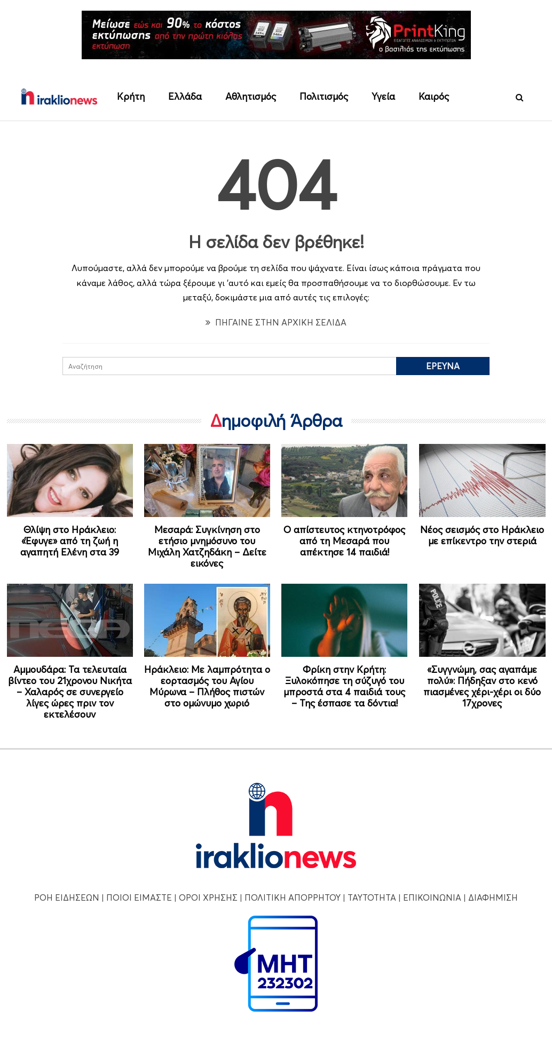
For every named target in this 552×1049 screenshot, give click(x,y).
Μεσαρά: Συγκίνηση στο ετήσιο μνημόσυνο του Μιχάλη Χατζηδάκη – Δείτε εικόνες (207, 546)
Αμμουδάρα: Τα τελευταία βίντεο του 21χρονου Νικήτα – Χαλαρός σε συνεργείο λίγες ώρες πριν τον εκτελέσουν (70, 692)
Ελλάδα (185, 96)
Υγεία (383, 96)
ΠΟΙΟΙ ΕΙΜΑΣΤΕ (139, 897)
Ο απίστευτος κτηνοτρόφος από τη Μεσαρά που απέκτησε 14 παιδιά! (344, 541)
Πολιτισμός (323, 96)
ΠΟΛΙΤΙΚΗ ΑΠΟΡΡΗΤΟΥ (293, 897)
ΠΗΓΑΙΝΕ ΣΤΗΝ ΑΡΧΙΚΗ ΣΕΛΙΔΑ (276, 322)
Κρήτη (131, 96)
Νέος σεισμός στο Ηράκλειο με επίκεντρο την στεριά (482, 535)
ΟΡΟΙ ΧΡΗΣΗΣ (208, 897)
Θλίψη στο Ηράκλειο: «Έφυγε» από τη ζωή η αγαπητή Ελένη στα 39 (69, 541)
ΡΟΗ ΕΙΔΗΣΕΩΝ (66, 897)
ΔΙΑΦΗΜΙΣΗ (493, 897)
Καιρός (434, 96)
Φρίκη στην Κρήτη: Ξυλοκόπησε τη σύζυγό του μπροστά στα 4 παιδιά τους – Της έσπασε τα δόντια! (344, 686)
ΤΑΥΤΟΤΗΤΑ (372, 897)
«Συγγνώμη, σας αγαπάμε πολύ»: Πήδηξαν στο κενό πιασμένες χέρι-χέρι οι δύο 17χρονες (482, 686)
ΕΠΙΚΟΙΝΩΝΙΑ (432, 897)
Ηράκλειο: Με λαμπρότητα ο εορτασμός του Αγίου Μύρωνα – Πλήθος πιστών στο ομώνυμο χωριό (207, 686)
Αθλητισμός (250, 96)
